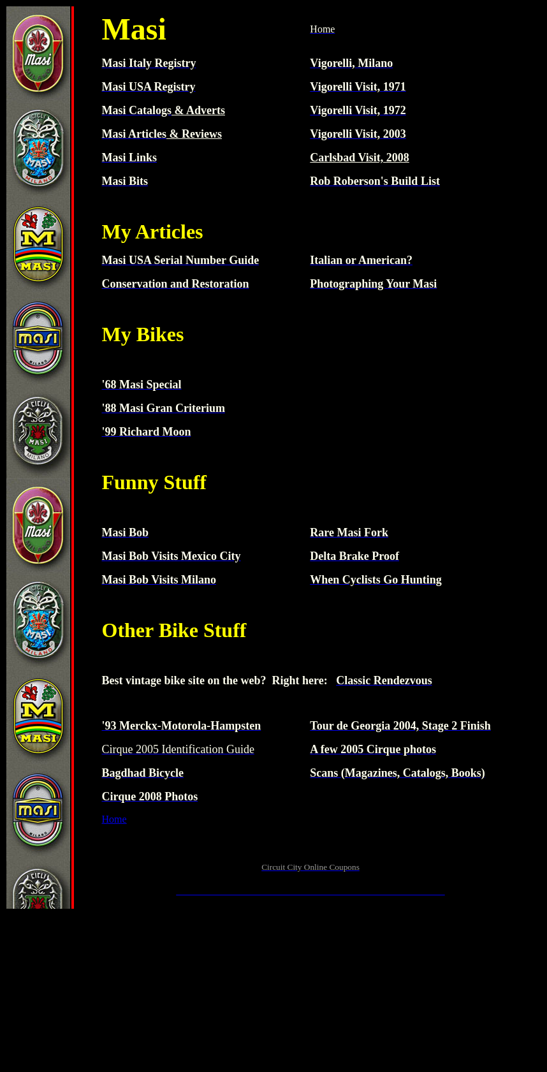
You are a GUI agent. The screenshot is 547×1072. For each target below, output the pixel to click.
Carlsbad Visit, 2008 (359, 157)
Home (114, 819)
